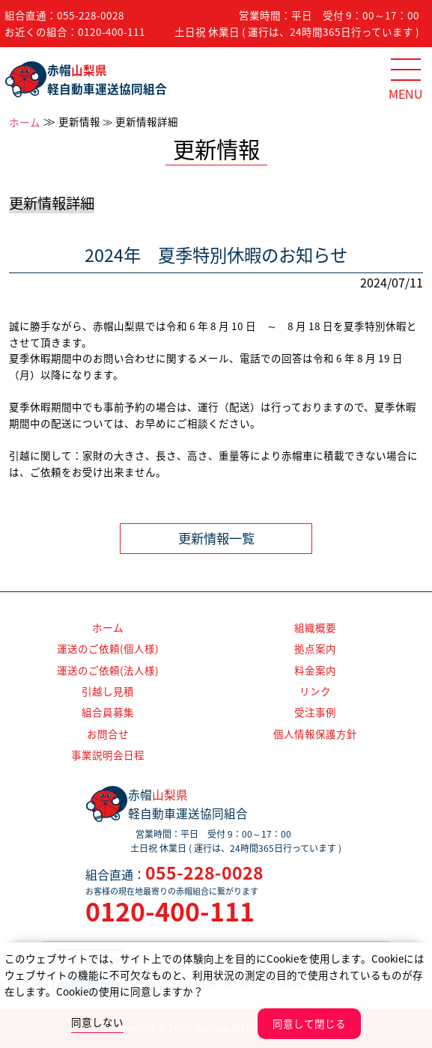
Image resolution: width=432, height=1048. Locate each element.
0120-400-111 (111, 31)
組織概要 (315, 627)
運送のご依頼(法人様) (108, 669)
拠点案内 (315, 648)
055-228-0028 (90, 14)
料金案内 (315, 669)
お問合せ (108, 733)
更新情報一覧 (216, 538)
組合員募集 (108, 711)
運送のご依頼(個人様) (108, 648)
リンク (315, 690)
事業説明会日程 (107, 754)
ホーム (24, 122)
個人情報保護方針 (315, 733)
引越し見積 (108, 690)
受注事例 (315, 711)
